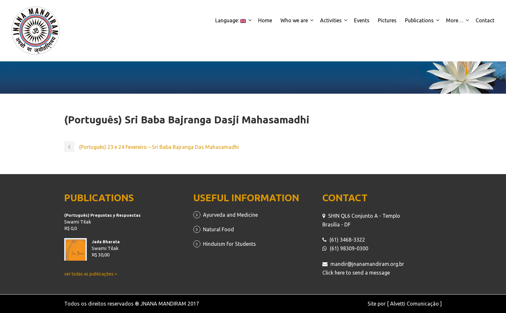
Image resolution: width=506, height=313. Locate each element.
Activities (331, 20)
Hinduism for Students (229, 244)
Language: (230, 20)
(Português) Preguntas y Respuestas (102, 215)
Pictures (387, 20)
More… (454, 20)
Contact (485, 20)
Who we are (294, 20)
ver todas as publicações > (90, 273)
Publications (419, 20)
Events (361, 20)
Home (265, 20)
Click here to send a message (356, 273)
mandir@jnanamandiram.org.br (367, 264)
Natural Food (218, 229)
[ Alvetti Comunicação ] (414, 304)
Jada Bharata (106, 241)
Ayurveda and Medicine (230, 215)
